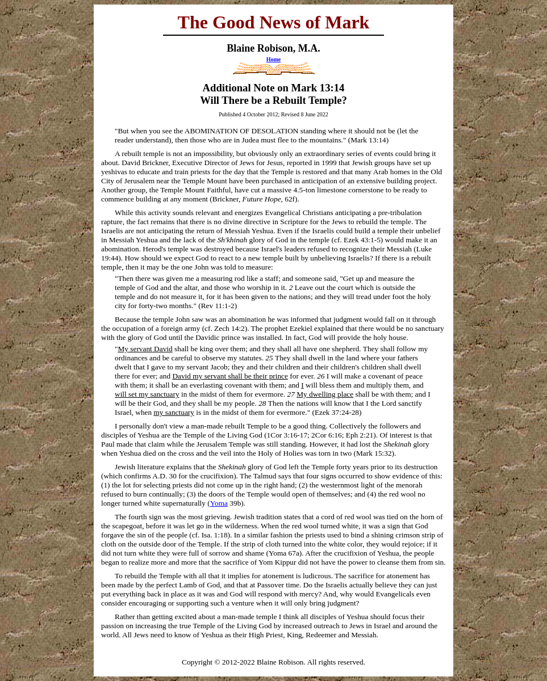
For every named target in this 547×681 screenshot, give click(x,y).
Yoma (219, 503)
